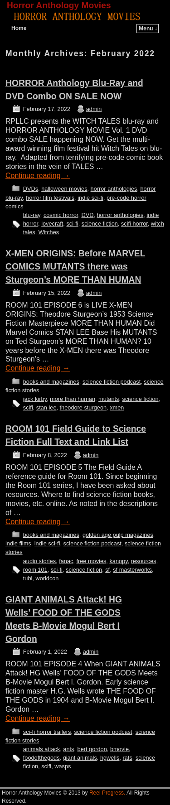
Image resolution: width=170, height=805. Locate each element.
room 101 (35, 569)
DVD (88, 215)
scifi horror (134, 223)
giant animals (80, 757)
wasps (62, 766)
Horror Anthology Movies (59, 5)
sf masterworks (132, 569)
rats (127, 757)
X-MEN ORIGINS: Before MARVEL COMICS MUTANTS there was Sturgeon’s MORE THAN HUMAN (75, 266)
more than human (72, 398)
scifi (28, 407)
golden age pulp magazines (118, 534)
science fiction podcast (112, 381)
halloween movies (64, 188)
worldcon (46, 578)
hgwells (110, 757)
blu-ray (31, 215)
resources (143, 561)
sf (107, 569)
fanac (66, 561)
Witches (49, 232)
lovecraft (52, 223)
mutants (108, 398)
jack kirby (35, 398)
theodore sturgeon (83, 407)
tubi (28, 578)
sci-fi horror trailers (47, 731)
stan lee (46, 407)
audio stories (39, 561)
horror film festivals (50, 197)
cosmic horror (61, 215)
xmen (117, 407)
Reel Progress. (107, 793)
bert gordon (92, 749)
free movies (91, 561)
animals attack (41, 749)
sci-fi (72, 223)
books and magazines (51, 381)
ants (68, 749)
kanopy (118, 561)
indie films (18, 543)
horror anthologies (114, 188)
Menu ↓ (148, 28)
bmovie (119, 749)
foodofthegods (41, 757)
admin (94, 109)
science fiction (100, 223)
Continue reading (37, 175)
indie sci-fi (90, 197)
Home (18, 28)
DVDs (30, 188)
